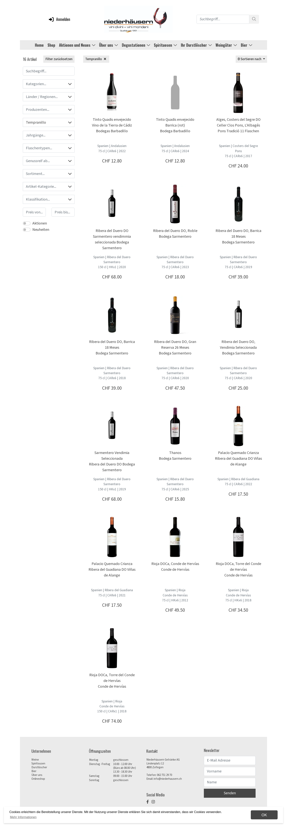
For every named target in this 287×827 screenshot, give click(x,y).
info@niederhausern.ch (168, 779)
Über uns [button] (108, 45)
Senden (230, 793)
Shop (51, 45)
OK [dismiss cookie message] (264, 815)
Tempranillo (48, 122)
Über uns (36, 775)
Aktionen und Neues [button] (77, 45)
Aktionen (39, 223)
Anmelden (59, 19)
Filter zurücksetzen (58, 59)
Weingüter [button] (226, 45)
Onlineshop (38, 779)
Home (39, 45)
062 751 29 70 (164, 775)
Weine (35, 760)
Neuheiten (40, 229)
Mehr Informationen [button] (23, 817)
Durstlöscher (39, 767)
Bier (33, 771)
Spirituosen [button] (165, 45)
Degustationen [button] (136, 45)
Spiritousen (38, 764)
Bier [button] (246, 45)
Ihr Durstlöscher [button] (196, 45)
